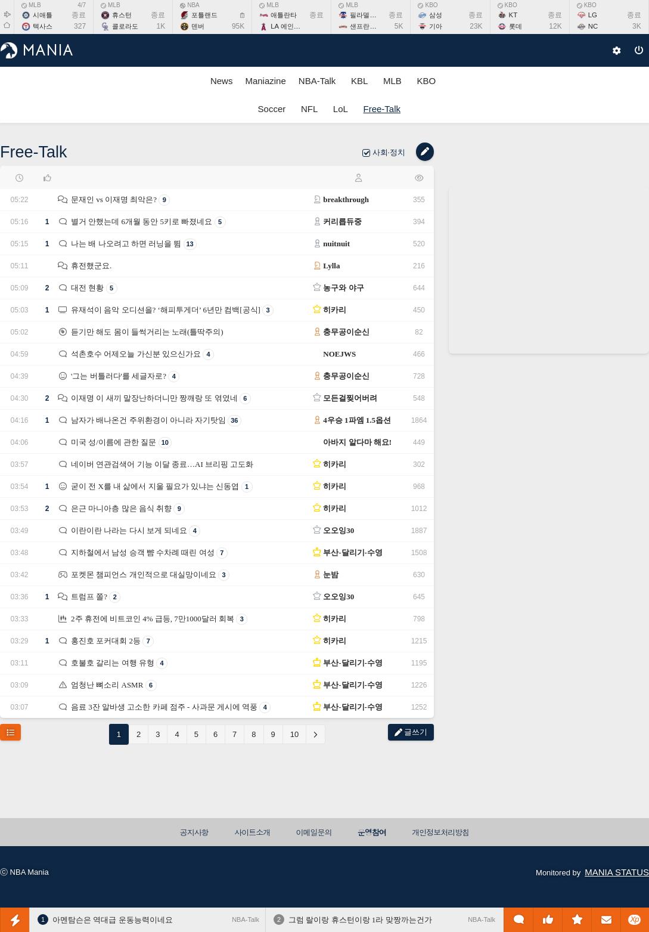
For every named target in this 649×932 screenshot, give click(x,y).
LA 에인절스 (288, 26)
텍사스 (42, 26)
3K (636, 26)
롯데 (515, 26)
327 (80, 26)
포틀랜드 (204, 14)
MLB (31, 5)
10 (294, 734)
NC (593, 26)
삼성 (435, 14)
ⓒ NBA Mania (24, 872)
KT (513, 14)
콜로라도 (125, 26)
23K (476, 26)
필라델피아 (366, 14)
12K (555, 26)
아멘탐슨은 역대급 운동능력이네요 (112, 919)
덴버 (197, 26)
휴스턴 (122, 14)
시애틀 (42, 14)
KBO (427, 5)
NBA (190, 5)
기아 (435, 26)
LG (592, 14)
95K (238, 26)
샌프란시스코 (369, 26)
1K (161, 26)
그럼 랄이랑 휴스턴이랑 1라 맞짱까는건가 (360, 919)
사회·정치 (390, 152)
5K (399, 26)
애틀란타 (284, 14)
